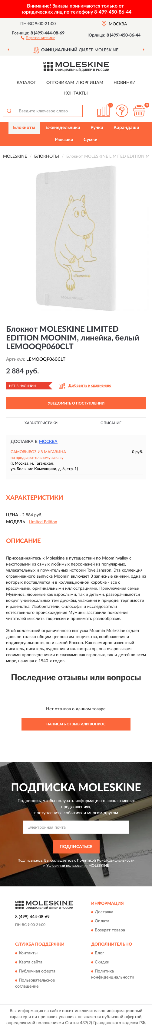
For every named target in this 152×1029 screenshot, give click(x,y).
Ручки (97, 127)
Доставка (104, 912)
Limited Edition (43, 522)
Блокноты (24, 127)
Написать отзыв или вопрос (76, 724)
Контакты (76, 93)
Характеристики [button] (41, 423)
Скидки (102, 962)
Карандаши (126, 127)
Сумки (90, 139)
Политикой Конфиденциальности (105, 860)
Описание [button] (111, 423)
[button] (38, 37)
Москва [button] (48, 442)
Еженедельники (62, 127)
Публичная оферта (37, 971)
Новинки (125, 83)
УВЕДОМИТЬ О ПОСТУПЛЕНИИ (76, 403)
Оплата (102, 921)
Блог (99, 953)
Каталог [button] (26, 83)
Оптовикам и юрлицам (74, 83)
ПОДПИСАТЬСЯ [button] (76, 847)
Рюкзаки (64, 139)
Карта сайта (30, 962)
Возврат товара (110, 930)
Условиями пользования (67, 865)
